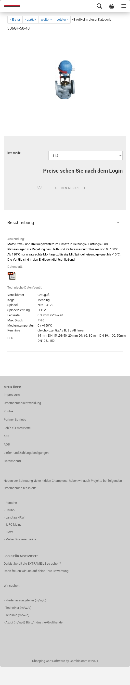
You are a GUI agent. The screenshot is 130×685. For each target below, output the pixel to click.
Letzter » (62, 19)
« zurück (30, 19)
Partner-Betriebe (15, 419)
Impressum (12, 394)
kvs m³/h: (14, 153)
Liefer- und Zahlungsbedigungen (26, 453)
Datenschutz (12, 461)
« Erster (15, 19)
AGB (7, 444)
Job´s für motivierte (17, 428)
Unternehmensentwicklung (22, 403)
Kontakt (9, 411)
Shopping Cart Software (48, 661)
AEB (6, 436)
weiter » (46, 19)
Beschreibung (20, 222)
